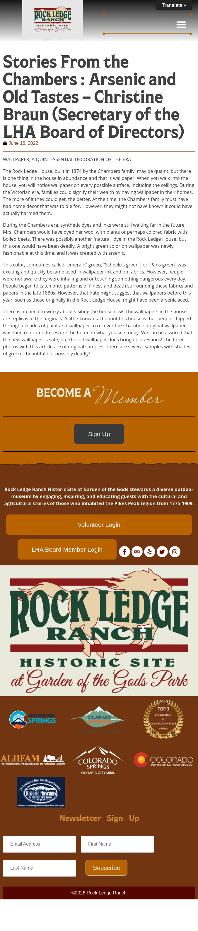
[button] (181, 24)
